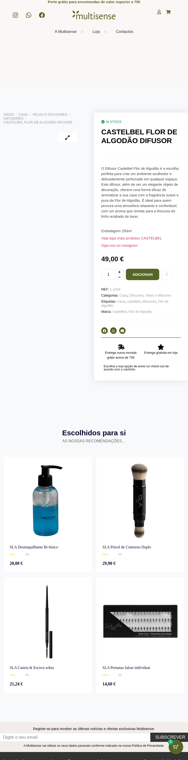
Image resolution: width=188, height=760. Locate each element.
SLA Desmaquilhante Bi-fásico (34, 547)
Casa (23, 114)
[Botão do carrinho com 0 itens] (176, 746)
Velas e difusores (50, 114)
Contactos (124, 32)
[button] (104, 330)
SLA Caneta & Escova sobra (32, 668)
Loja (101, 32)
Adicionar (142, 274)
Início (9, 114)
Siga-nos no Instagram (119, 245)
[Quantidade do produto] (108, 274)
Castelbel (120, 312)
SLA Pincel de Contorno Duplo (126, 547)
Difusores (13, 118)
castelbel (133, 301)
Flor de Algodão (140, 312)
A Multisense (70, 32)
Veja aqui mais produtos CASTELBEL (131, 238)
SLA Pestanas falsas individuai (126, 668)
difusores (149, 301)
